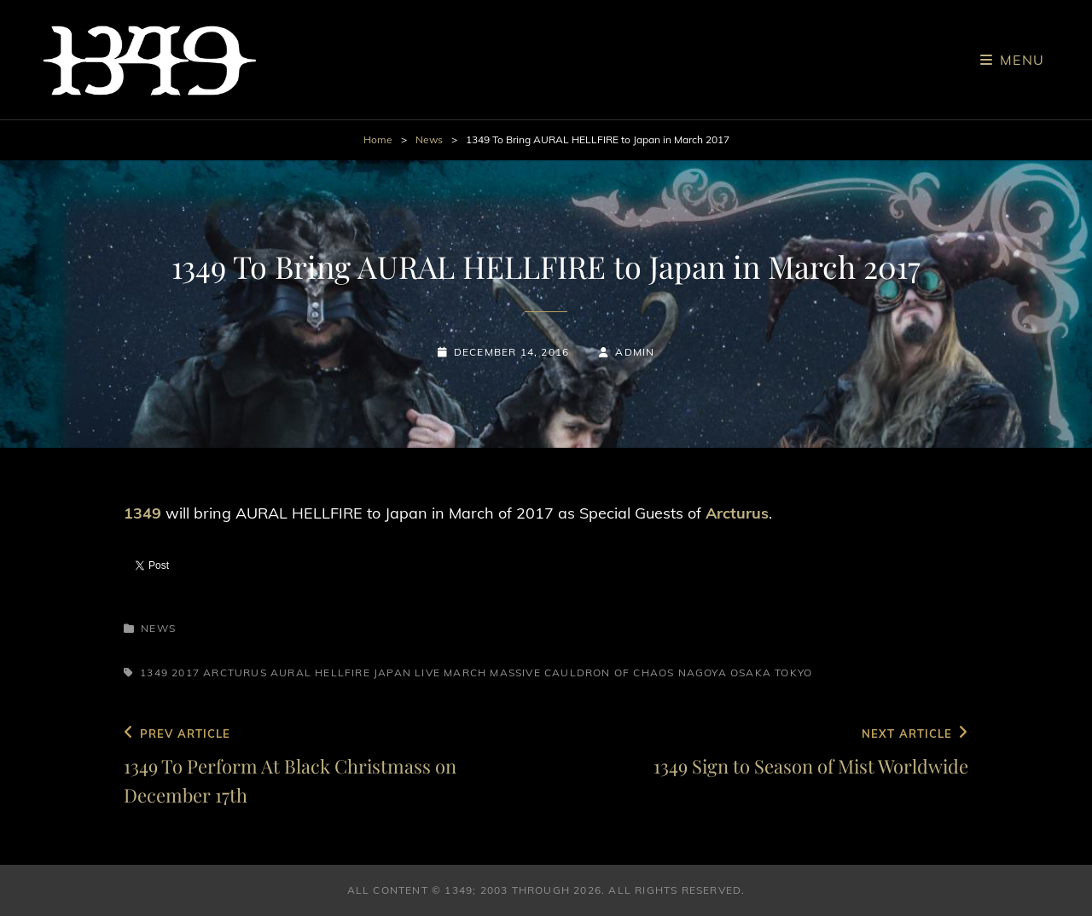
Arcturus (235, 672)
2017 (185, 672)
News (429, 139)
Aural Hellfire (320, 672)
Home (377, 139)
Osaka (750, 672)
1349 (154, 672)
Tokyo (793, 672)
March (465, 672)
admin (634, 351)
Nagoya (702, 672)
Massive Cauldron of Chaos (582, 672)
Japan (392, 672)
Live (427, 672)
